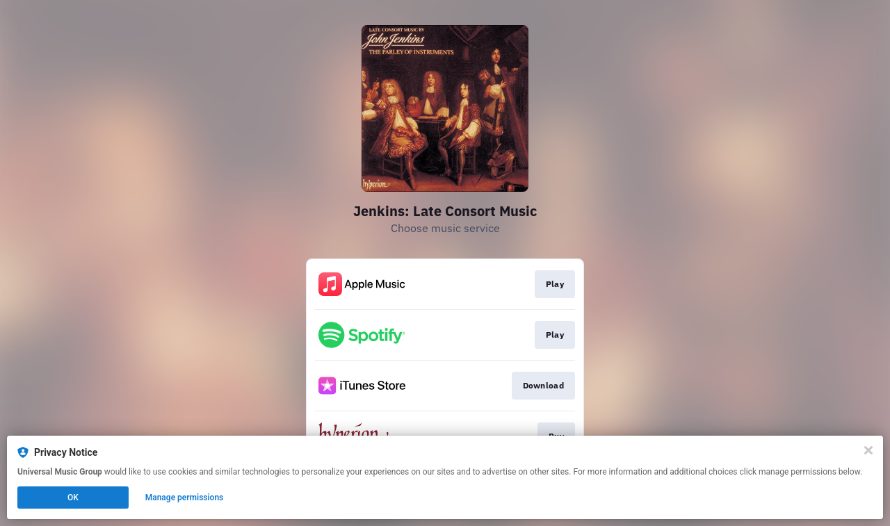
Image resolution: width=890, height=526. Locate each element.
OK (73, 497)
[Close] (868, 450)
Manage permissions (184, 497)
